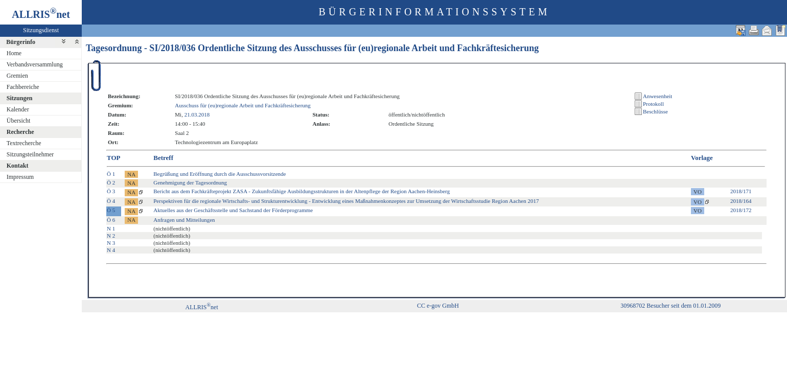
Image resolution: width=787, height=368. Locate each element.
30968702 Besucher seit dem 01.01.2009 (670, 305)
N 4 (111, 250)
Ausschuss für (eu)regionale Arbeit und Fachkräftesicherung (242, 105)
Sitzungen (20, 98)
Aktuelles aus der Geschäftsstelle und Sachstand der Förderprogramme (233, 210)
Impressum (20, 176)
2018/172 (741, 210)
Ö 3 (111, 191)
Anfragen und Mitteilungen (184, 220)
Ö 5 (111, 210)
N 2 (111, 236)
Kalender (18, 109)
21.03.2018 (197, 114)
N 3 (111, 243)
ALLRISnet (201, 307)
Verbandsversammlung (35, 64)
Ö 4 (111, 201)
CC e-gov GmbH (438, 305)
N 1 (111, 228)
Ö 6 (111, 220)
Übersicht (19, 120)
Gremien (17, 75)
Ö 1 (111, 174)
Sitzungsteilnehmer (30, 154)
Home (14, 53)
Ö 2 (111, 182)
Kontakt (18, 165)
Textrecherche (24, 143)
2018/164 (741, 201)
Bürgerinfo (20, 41)
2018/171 (741, 191)
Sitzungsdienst (41, 30)
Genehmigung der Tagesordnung (190, 182)
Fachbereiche (23, 86)
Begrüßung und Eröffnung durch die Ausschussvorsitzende (219, 174)
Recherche (20, 131)
